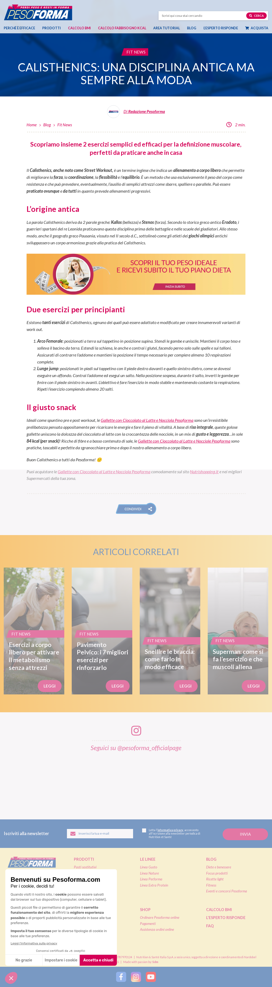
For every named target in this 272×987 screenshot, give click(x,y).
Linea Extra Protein (154, 885)
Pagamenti (148, 923)
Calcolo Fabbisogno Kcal (122, 28)
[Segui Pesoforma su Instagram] (136, 977)
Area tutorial (166, 28)
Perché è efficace (19, 28)
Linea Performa (151, 879)
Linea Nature (149, 873)
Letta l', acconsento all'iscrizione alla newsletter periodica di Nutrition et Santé (171, 833)
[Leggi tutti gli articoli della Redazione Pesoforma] (136, 113)
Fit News (64, 124)
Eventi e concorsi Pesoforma (226, 891)
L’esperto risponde (220, 28)
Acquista (256, 28)
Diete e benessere (218, 867)
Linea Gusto (148, 867)
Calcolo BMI (79, 28)
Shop (145, 909)
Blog (191, 28)
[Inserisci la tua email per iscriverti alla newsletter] (100, 834)
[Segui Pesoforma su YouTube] (151, 977)
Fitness (211, 885)
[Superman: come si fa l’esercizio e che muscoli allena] (238, 631)
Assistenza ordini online (157, 929)
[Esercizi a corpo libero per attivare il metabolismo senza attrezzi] (34, 631)
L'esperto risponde (225, 917)
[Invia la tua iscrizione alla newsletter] (245, 834)
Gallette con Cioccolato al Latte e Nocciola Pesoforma (147, 420)
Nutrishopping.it (204, 471)
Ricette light (215, 879)
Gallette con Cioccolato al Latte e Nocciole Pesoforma (184, 440)
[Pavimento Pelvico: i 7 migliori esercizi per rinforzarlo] (102, 631)
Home (32, 124)
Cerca (256, 15)
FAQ (210, 926)
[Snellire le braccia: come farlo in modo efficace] (170, 631)
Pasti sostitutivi (85, 867)
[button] (136, 509)
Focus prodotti (217, 873)
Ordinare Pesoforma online (159, 917)
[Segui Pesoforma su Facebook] (121, 977)
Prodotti (51, 28)
